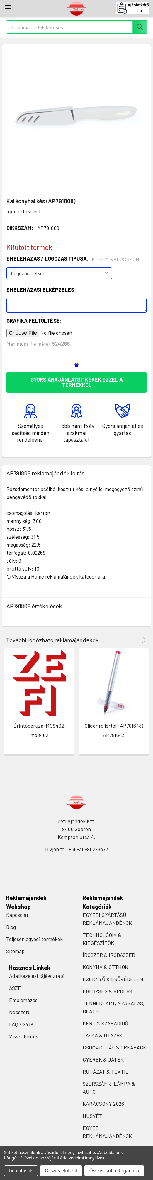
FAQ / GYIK (21, 1024)
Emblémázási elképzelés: (41, 289)
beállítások (21, 1170)
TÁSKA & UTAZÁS (102, 1035)
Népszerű (20, 1012)
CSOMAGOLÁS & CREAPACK (114, 1047)
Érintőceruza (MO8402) (39, 725)
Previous (136, 640)
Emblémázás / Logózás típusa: (73, 258)
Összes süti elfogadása (114, 1170)
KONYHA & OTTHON (105, 967)
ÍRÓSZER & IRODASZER (109, 955)
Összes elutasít (61, 1170)
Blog (11, 927)
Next (143, 640)
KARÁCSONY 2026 (103, 1103)
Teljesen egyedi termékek (34, 939)
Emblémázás (23, 1000)
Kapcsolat (17, 915)
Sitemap (15, 951)
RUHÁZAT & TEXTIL (105, 1071)
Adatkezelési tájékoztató (37, 976)
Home (37, 576)
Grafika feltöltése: (34, 320)
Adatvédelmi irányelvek (82, 1158)
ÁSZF (15, 988)
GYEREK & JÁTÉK (103, 1059)
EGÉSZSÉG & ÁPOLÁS (107, 991)
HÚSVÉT (92, 1116)
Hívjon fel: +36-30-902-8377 (76, 849)
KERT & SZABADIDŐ (105, 1023)
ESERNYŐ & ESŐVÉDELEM (113, 979)
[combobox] (76, 27)
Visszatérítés (23, 1036)
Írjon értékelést (23, 211)
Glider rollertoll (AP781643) (113, 725)
